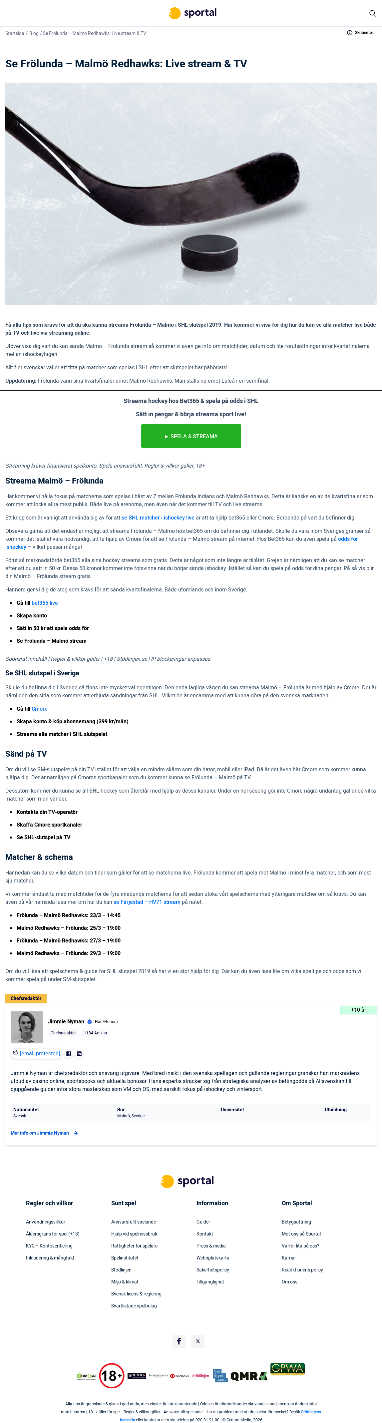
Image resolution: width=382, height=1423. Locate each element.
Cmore (40, 709)
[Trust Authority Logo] (137, 1376)
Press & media (211, 1246)
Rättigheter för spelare (134, 1246)
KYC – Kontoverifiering (49, 1246)
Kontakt (204, 1234)
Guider (203, 1222)
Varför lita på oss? (300, 1246)
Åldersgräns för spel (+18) (53, 1234)
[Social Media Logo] (179, 1341)
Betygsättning (296, 1222)
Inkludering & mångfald (50, 1258)
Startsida (14, 33)
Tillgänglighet (210, 1282)
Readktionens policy (302, 1270)
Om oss (289, 1282)
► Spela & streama (191, 437)
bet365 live (45, 603)
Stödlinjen (121, 1270)
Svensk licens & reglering (136, 1294)
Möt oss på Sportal (301, 1234)
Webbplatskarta (212, 1258)
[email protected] (40, 1054)
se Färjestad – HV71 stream (147, 902)
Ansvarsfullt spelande (133, 1222)
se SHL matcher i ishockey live (158, 518)
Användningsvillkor (45, 1222)
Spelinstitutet (125, 1258)
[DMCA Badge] (86, 1376)
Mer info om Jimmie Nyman (45, 1133)
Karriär (289, 1258)
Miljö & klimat (125, 1282)
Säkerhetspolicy (212, 1270)
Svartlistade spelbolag (134, 1306)
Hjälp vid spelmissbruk (134, 1234)
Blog (34, 33)
